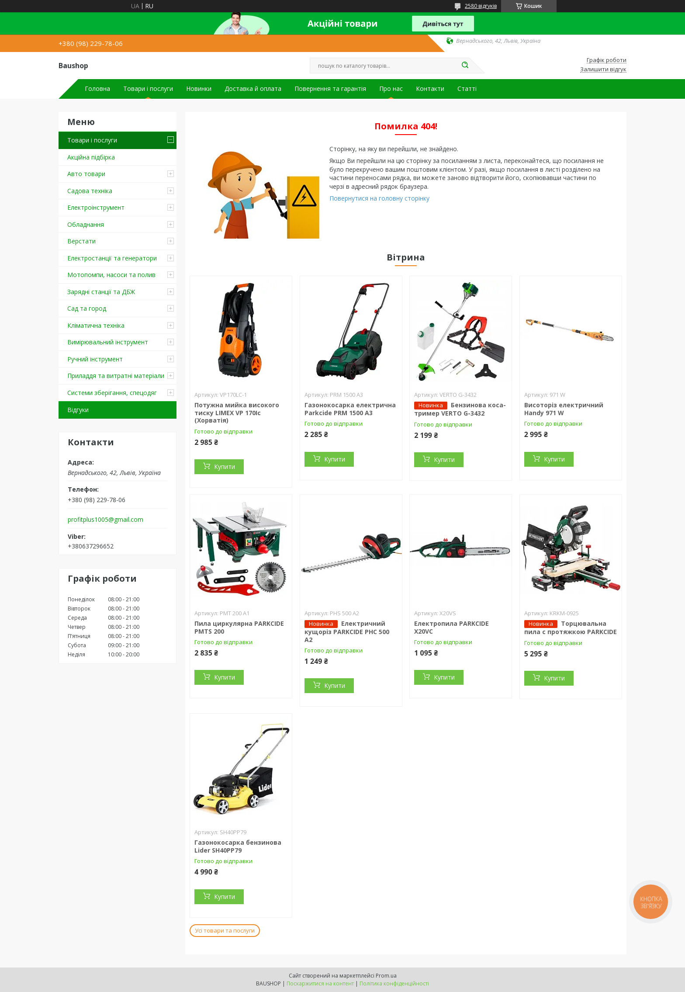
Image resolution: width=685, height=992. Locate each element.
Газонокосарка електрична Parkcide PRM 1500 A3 (350, 409)
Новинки (198, 89)
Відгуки (78, 410)
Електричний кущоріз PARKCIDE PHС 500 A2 (346, 631)
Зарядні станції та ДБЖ (101, 292)
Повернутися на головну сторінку (379, 198)
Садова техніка (89, 191)
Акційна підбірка (91, 157)
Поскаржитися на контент (320, 983)
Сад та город (86, 308)
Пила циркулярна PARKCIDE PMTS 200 (239, 627)
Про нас (391, 89)
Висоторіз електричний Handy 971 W (563, 409)
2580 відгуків (481, 6)
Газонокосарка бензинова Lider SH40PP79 (237, 846)
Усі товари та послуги (225, 930)
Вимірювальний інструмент (107, 342)
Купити (224, 466)
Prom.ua (386, 975)
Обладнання (85, 224)
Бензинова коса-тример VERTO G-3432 (460, 409)
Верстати (81, 241)
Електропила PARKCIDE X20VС (451, 627)
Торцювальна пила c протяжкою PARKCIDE (570, 627)
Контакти (430, 89)
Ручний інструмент (95, 359)
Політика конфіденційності (394, 983)
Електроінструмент (96, 207)
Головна (97, 89)
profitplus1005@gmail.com (105, 520)
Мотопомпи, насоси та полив (111, 275)
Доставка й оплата (253, 89)
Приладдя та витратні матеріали (115, 375)
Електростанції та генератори (112, 258)
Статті (467, 89)
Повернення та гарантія (330, 89)
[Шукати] (465, 65)
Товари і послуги (148, 89)
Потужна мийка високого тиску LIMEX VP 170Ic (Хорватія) (236, 412)
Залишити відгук (603, 69)
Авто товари (86, 174)
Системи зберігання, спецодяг (112, 392)
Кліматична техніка (96, 325)
